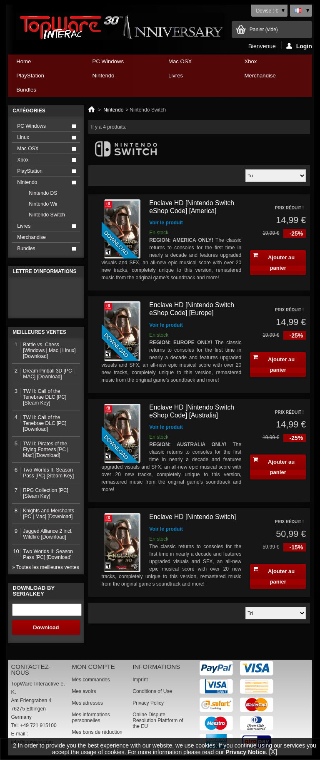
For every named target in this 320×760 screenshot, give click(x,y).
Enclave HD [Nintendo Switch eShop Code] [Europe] (191, 308)
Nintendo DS (43, 193)
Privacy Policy (148, 703)
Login (299, 46)
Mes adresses (87, 703)
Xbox (271, 63)
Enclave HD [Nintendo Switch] (192, 516)
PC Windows (119, 63)
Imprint (140, 680)
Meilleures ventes (39, 332)
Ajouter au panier (274, 261)
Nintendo (119, 77)
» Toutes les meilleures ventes (45, 567)
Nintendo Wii (43, 204)
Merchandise (260, 75)
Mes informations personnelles (91, 717)
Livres (195, 77)
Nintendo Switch (47, 215)
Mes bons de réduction (97, 732)
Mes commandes (91, 680)
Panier (264, 29)
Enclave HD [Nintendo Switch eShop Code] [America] (191, 206)
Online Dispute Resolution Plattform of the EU (157, 720)
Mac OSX (195, 63)
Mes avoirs (84, 691)
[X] (273, 751)
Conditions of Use (152, 691)
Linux (23, 137)
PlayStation (43, 77)
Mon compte (93, 666)
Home (23, 61)
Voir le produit (165, 223)
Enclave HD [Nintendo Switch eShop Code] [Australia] (191, 411)
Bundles (43, 92)
